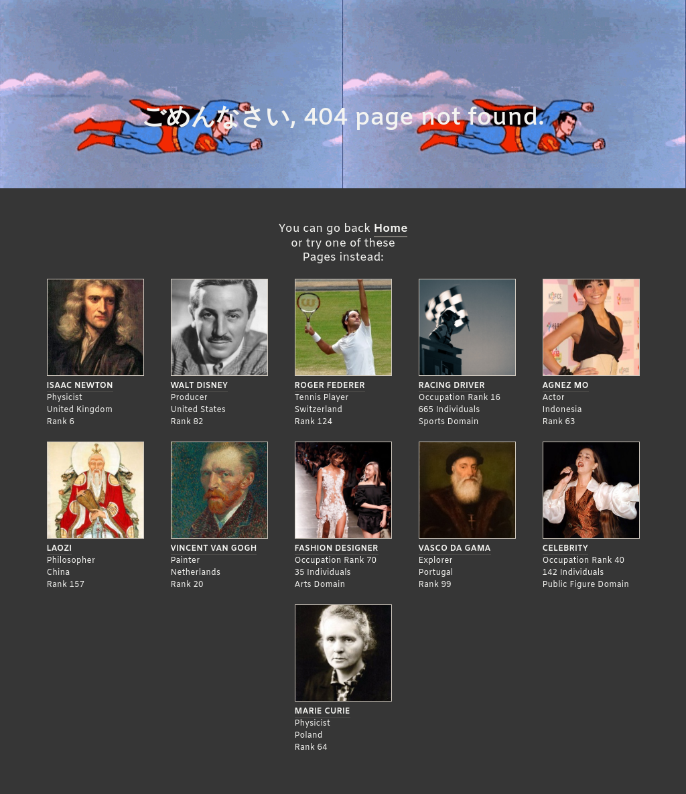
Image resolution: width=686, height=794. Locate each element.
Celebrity (565, 548)
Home (391, 229)
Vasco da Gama (455, 548)
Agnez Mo (566, 386)
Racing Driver (452, 386)
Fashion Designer (337, 548)
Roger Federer (330, 386)
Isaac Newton (80, 386)
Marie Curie (322, 711)
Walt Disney (199, 386)
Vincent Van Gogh (214, 548)
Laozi (59, 548)
